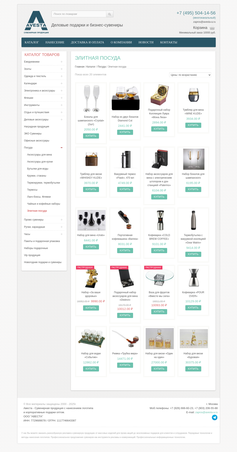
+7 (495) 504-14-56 (196, 12)
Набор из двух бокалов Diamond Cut (125, 119)
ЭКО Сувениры (33, 133)
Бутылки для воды (37, 168)
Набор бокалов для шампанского (193, 177)
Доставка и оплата (87, 42)
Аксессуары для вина (39, 154)
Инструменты (32, 105)
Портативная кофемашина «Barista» (125, 239)
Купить (91, 136)
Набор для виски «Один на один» (159, 358)
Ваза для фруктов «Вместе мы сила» (159, 296)
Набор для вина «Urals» (91, 237)
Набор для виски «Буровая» (193, 358)
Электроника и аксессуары (39, 90)
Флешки (28, 97)
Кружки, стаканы (36, 175)
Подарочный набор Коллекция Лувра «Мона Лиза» (159, 114)
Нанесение (54, 42)
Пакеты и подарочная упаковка (42, 241)
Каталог (32, 42)
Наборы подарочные (36, 248)
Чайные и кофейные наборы (43, 203)
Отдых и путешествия (36, 112)
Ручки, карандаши (34, 226)
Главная (80, 66)
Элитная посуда (37, 210)
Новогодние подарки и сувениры (43, 262)
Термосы (32, 189)
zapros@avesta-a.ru (204, 21)
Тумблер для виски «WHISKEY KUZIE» (91, 177)
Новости (146, 42)
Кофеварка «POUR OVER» (193, 296)
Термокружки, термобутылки (43, 182)
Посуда (28, 147)
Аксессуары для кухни (40, 161)
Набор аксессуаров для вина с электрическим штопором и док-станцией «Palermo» (159, 181)
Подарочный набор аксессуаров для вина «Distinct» (125, 298)
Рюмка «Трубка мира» (125, 356)
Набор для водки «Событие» (91, 358)
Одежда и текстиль (35, 76)
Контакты (168, 42)
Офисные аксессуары (36, 140)
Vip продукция (32, 255)
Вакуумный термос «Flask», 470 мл (125, 177)
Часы (27, 234)
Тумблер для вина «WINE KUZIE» (193, 112)
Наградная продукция (36, 126)
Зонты (27, 69)
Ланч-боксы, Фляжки (39, 196)
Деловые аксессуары (36, 119)
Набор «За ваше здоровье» (90, 296)
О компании (121, 42)
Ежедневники (31, 61)
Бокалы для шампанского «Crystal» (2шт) (91, 121)
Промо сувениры (34, 219)
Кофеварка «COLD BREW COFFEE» (159, 239)
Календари (30, 83)
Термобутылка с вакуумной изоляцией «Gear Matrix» (193, 241)
